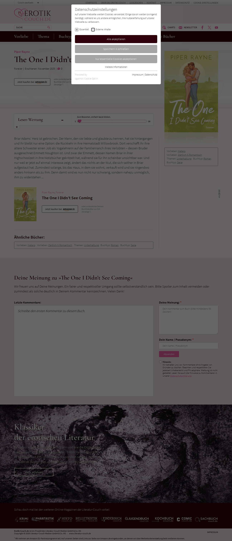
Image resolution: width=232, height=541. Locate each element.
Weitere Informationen (116, 66)
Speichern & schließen (116, 49)
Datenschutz (151, 74)
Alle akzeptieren (116, 39)
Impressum (137, 74)
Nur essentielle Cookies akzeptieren (116, 59)
